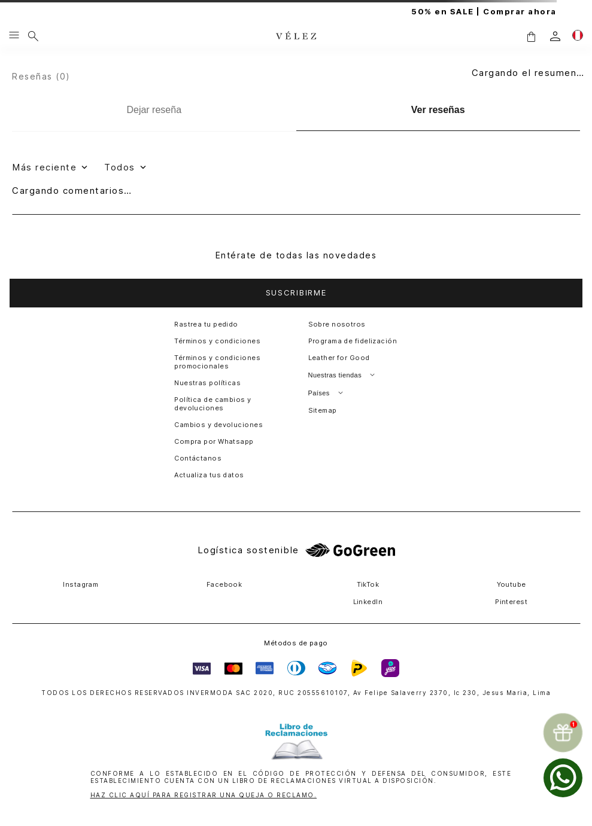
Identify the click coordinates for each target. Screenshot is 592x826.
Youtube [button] (511, 584)
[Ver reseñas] (438, 110)
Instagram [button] (80, 584)
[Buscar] (33, 36)
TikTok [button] (368, 584)
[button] (531, 36)
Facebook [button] (224, 584)
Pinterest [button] (511, 602)
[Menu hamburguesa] (14, 36)
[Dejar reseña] (154, 110)
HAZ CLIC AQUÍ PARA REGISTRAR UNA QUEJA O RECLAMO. (203, 794)
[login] (555, 36)
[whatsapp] (563, 777)
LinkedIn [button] (368, 602)
